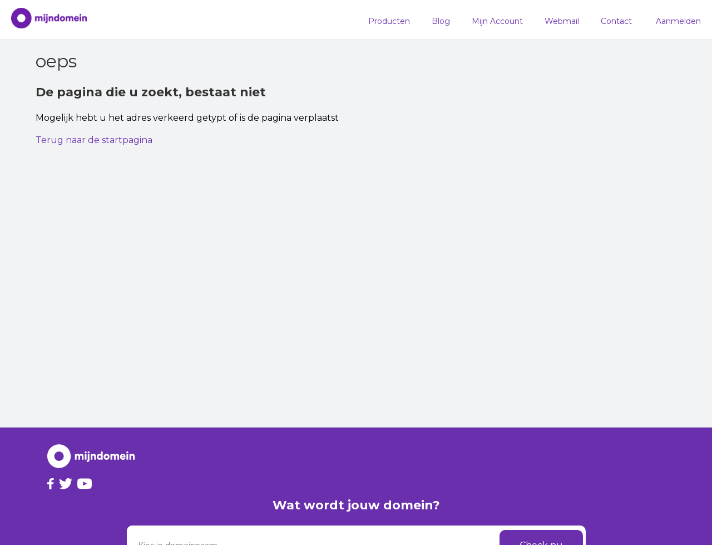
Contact (616, 21)
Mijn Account (497, 21)
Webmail (562, 21)
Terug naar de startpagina (94, 140)
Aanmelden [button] (678, 21)
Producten (389, 21)
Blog (441, 21)
